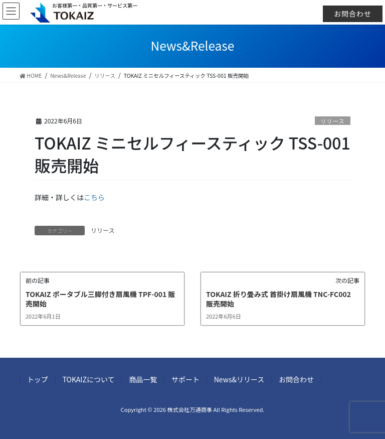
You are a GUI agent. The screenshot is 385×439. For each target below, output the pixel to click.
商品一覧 (143, 379)
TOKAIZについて (89, 379)
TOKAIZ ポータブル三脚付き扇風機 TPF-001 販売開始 (100, 299)
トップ (37, 379)
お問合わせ (352, 14)
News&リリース (240, 379)
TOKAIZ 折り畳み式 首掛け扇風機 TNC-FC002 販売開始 (278, 299)
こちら (94, 197)
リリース (333, 121)
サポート (186, 379)
